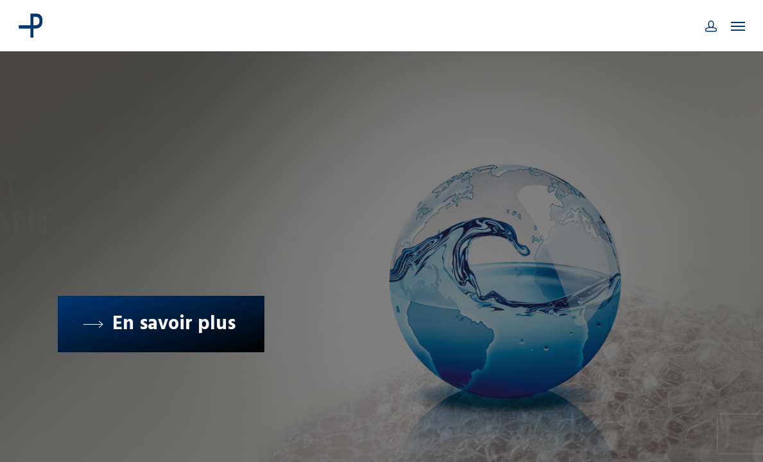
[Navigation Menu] (738, 25)
